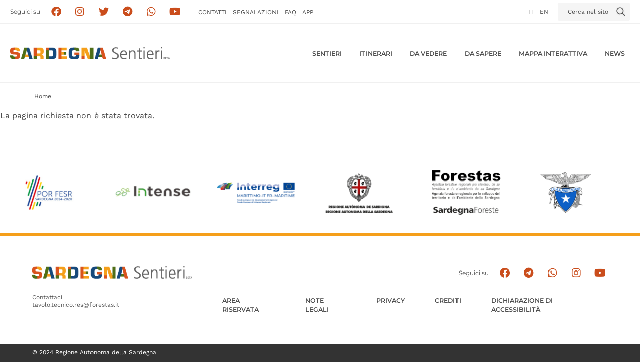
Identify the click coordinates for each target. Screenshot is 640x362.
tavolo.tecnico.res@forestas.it (75, 304)
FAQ (290, 12)
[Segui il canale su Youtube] (175, 12)
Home (42, 96)
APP (307, 12)
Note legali (317, 305)
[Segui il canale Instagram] (576, 273)
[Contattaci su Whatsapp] (151, 12)
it (531, 11)
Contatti (212, 12)
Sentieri (327, 53)
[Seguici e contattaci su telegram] (127, 12)
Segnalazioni (256, 12)
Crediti (448, 300)
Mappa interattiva (553, 53)
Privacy (390, 300)
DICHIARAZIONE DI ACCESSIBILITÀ (522, 305)
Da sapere (483, 53)
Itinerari (375, 53)
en (544, 11)
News (615, 53)
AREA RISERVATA (240, 305)
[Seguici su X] (104, 12)
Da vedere (428, 53)
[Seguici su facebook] (56, 12)
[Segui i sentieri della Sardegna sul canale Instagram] (80, 12)
